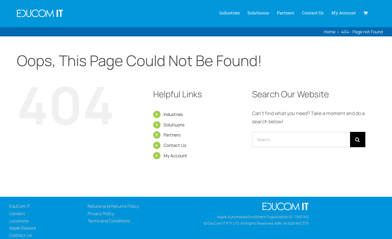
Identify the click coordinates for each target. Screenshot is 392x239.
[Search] (357, 139)
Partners (172, 135)
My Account (175, 156)
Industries (173, 114)
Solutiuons (174, 125)
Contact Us (175, 145)
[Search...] (301, 139)
